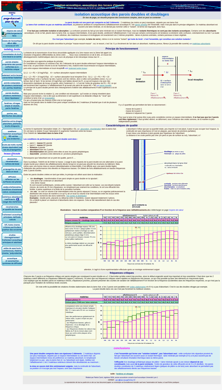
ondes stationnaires (138, 287)
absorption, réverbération (90, 129)
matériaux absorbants (201, 44)
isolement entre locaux (78, 68)
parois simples (141, 25)
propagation (50, 98)
